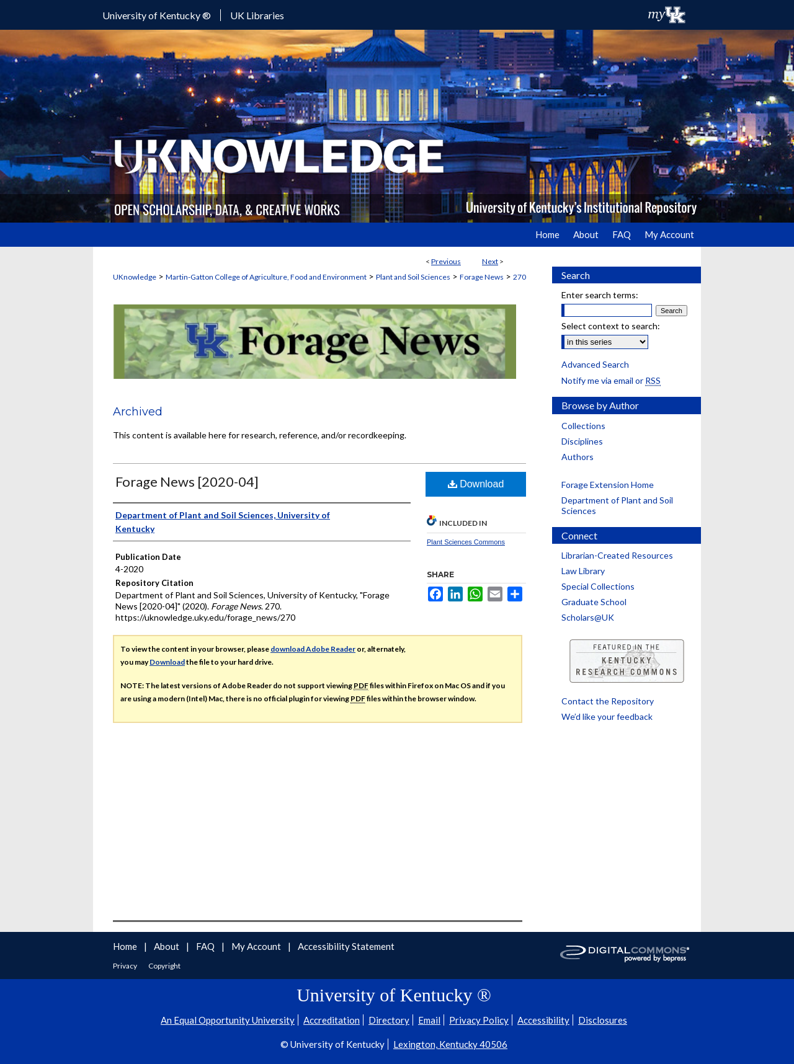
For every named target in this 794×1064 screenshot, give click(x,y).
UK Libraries (257, 15)
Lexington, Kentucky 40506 (450, 1044)
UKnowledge (134, 277)
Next (490, 261)
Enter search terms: (599, 295)
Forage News (482, 277)
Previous (446, 261)
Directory (388, 1020)
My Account (257, 946)
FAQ (206, 946)
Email (429, 1020)
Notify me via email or (611, 380)
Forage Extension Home (607, 484)
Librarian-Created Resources (617, 555)
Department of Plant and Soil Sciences (617, 505)
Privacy (125, 965)
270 (519, 277)
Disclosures (602, 1020)
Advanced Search (595, 364)
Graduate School (594, 601)
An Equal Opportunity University (228, 1020)
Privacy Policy (479, 1020)
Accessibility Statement (346, 946)
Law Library (583, 570)
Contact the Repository (607, 701)
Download (476, 484)
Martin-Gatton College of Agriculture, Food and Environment (266, 277)
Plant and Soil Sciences (413, 277)
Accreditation (331, 1020)
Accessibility (543, 1020)
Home (126, 946)
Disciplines (582, 441)
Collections (583, 425)
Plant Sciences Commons (466, 542)
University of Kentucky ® (156, 15)
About (167, 946)
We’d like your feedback (607, 716)
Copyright (164, 965)
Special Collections (598, 586)
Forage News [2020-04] (187, 481)
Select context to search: (610, 326)
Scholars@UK (587, 617)
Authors (577, 456)
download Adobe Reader (312, 649)
